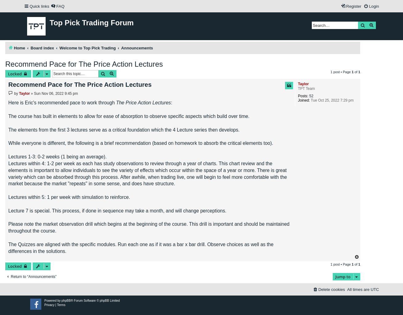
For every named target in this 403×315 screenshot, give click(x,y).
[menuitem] (57, 6)
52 (311, 96)
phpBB (66, 300)
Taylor (303, 84)
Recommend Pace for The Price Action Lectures (84, 64)
